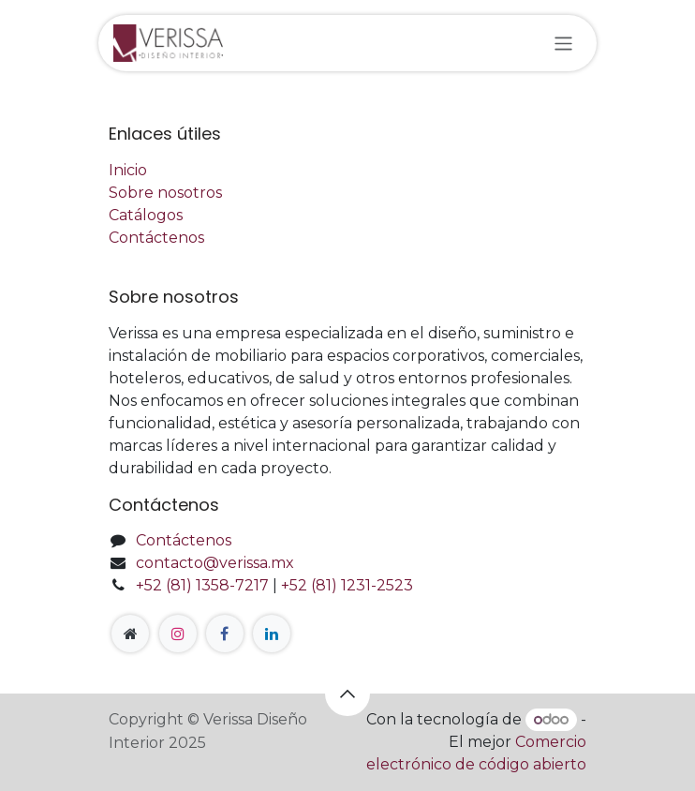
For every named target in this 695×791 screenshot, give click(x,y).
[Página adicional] (130, 633)
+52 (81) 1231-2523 (347, 585)
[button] (347, 693)
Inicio (128, 170)
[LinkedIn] (271, 633)
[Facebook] (225, 633)
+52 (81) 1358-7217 (202, 585)
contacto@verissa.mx (215, 563)
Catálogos (146, 215)
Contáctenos (156, 237)
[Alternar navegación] (563, 42)
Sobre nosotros (165, 192)
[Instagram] (178, 633)
